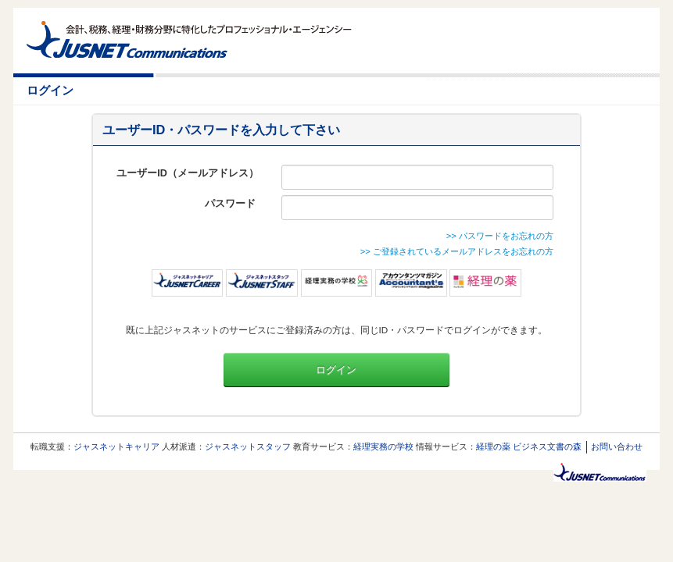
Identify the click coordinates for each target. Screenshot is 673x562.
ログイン (336, 370)
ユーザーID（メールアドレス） (187, 173)
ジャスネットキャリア (116, 446)
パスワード (232, 203)
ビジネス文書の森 (547, 446)
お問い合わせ (617, 446)
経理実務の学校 (383, 446)
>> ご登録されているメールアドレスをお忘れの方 (456, 251)
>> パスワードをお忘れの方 (499, 235)
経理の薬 (493, 446)
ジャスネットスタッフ (248, 446)
